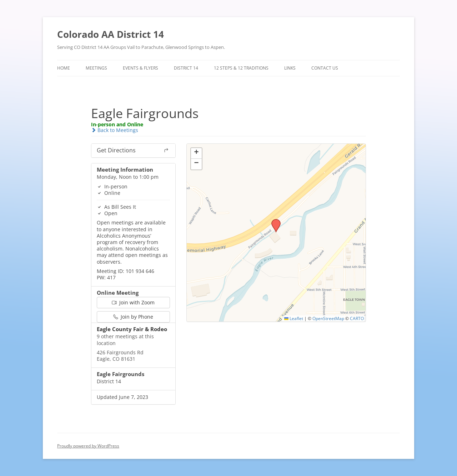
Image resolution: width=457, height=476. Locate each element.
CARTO (357, 318)
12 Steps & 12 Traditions (241, 68)
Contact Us (324, 68)
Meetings (96, 68)
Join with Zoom (133, 302)
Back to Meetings (114, 130)
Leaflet (293, 318)
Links (290, 68)
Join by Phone (133, 316)
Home (63, 68)
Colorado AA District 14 (110, 34)
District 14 (186, 68)
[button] (273, 221)
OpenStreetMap (328, 318)
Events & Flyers (140, 68)
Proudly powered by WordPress (88, 446)
